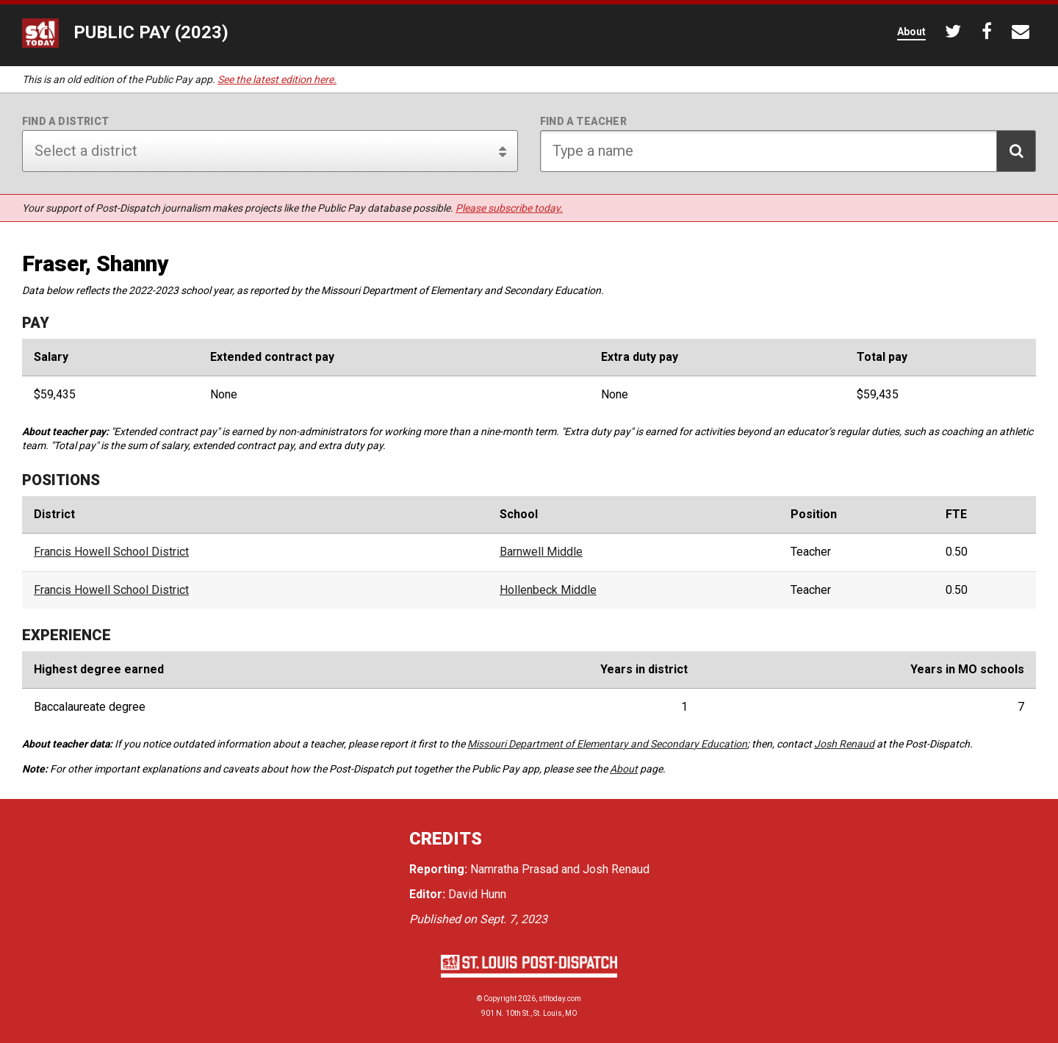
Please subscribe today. (509, 208)
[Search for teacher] (788, 151)
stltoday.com (560, 998)
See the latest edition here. (277, 79)
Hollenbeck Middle (548, 590)
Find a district (65, 121)
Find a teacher (583, 121)
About (624, 769)
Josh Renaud (844, 744)
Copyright (500, 998)
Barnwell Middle (541, 552)
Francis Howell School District (111, 552)
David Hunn (477, 894)
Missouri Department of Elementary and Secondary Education (607, 744)
